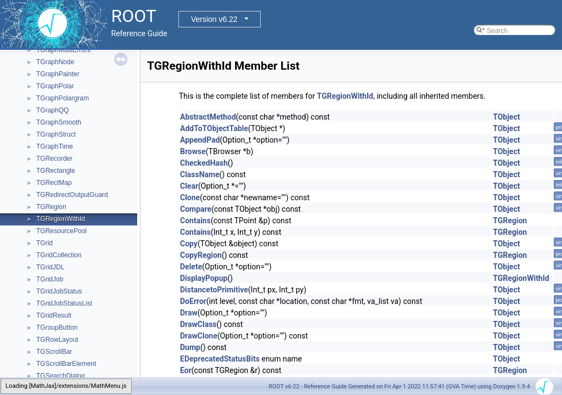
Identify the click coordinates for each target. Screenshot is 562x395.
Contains (195, 220)
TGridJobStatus (59, 291)
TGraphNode (55, 62)
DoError (193, 301)
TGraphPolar (55, 86)
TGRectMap (54, 183)
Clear (189, 186)
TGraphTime (54, 146)
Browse (193, 151)
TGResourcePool (61, 231)
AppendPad (200, 140)
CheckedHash (204, 163)
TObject (506, 116)
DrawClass (198, 324)
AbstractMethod (208, 116)
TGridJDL (50, 267)
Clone (190, 197)
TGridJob (49, 279)
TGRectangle (55, 170)
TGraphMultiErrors (63, 50)
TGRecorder (54, 158)
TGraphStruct (56, 134)
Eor (186, 370)
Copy (189, 243)
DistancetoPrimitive (214, 289)
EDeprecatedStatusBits (220, 358)
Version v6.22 (214, 19)
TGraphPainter (58, 74)
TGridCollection (59, 255)
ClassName (200, 174)
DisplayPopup (203, 278)
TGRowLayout (57, 339)
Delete (191, 266)
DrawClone (198, 335)
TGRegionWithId (60, 219)
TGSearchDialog (60, 376)
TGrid (44, 243)
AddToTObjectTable (214, 128)
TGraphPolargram (62, 98)
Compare (195, 209)
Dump (190, 347)
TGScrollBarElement (66, 364)
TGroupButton (56, 327)
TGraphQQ (52, 110)
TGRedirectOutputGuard (72, 195)
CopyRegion (201, 255)
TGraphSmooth (58, 122)
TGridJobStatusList (64, 303)
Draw (189, 312)
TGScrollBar (54, 352)
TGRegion (51, 207)
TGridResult (53, 315)
